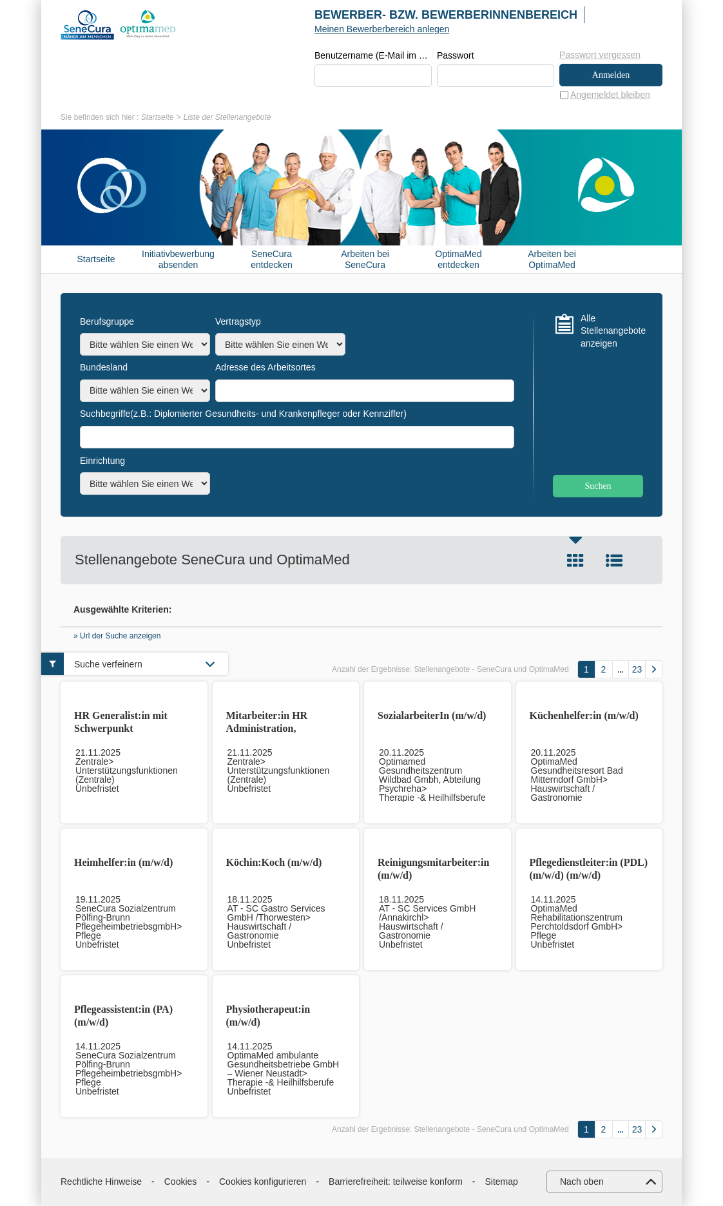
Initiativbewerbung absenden (178, 259)
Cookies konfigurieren (262, 1181)
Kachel (575, 560)
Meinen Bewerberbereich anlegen (381, 29)
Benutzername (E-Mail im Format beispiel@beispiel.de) (373, 55)
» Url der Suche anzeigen (116, 635)
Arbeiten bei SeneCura (365, 259)
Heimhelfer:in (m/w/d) (123, 862)
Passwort (455, 55)
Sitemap (501, 1181)
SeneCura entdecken (272, 259)
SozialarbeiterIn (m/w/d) (432, 715)
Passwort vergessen (600, 55)
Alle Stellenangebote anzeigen (612, 331)
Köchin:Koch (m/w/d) (274, 862)
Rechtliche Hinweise (101, 1181)
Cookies (180, 1181)
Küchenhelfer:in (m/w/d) (584, 715)
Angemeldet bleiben (610, 95)
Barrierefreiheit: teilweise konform (396, 1181)
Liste (614, 560)
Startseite (157, 117)
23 (637, 669)
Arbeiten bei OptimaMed (552, 259)
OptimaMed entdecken (458, 259)
